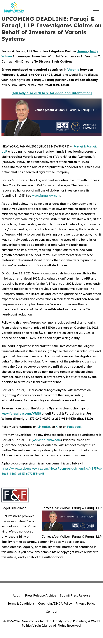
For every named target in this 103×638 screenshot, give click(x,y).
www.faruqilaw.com (46, 195)
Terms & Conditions (21, 603)
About (17, 595)
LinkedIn (43, 427)
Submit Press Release (75, 595)
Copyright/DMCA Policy (55, 603)
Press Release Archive (40, 595)
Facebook (74, 427)
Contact (51, 611)
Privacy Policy (85, 603)
